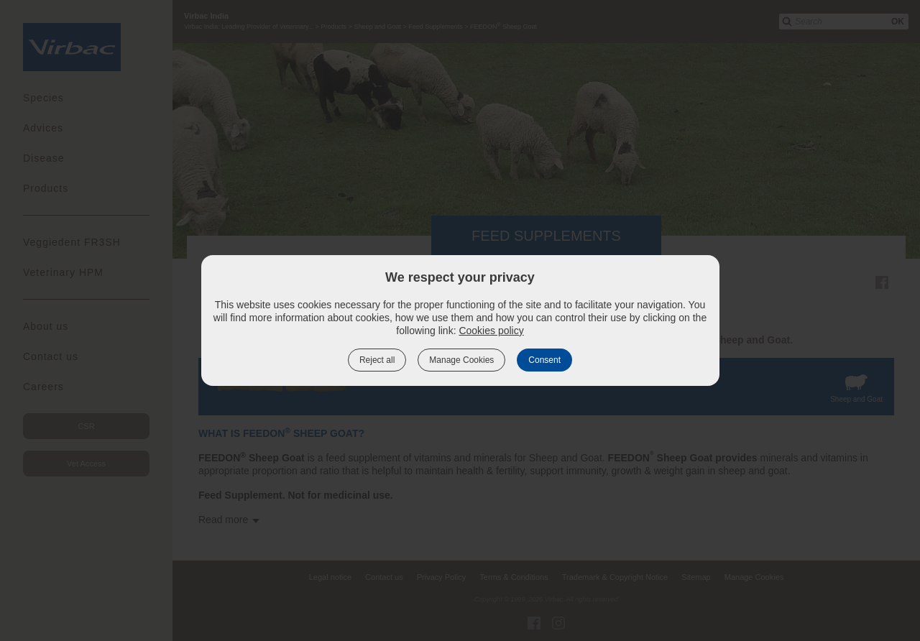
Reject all (377, 360)
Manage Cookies (461, 360)
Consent (544, 360)
